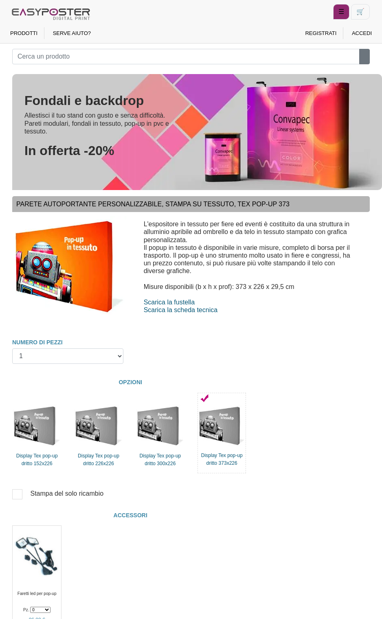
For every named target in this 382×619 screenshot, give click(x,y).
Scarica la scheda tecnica (180, 309)
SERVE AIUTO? (72, 33)
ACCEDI (362, 33)
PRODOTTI (23, 33)
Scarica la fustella (169, 302)
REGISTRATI (320, 33)
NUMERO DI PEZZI (37, 342)
